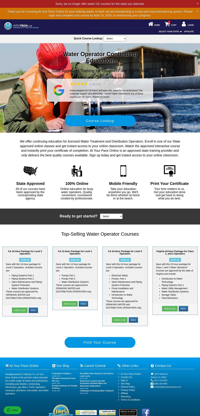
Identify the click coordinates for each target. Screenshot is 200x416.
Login (187, 24)
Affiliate (189, 31)
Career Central (93, 371)
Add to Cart (19, 313)
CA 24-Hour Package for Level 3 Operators (125, 255)
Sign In (122, 385)
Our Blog (60, 371)
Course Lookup (100, 122)
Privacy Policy (128, 395)
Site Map (123, 388)
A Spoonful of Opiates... (62, 379)
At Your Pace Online (129, 379)
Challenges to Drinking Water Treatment (97, 396)
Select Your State (170, 31)
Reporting (126, 401)
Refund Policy (128, 392)
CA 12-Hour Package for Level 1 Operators (75, 255)
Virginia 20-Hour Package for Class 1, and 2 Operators (175, 255)
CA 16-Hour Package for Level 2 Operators (25, 255)
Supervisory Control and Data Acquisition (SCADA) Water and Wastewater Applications (93, 388)
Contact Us (124, 382)
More (33, 313)
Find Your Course (100, 346)
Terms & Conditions (130, 405)
